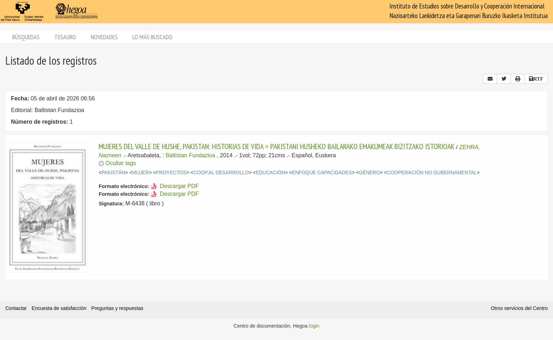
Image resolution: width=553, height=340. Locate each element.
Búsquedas (26, 37)
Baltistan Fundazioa (191, 155)
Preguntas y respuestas (117, 308)
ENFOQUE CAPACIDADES (322, 172)
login (314, 326)
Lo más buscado (152, 37)
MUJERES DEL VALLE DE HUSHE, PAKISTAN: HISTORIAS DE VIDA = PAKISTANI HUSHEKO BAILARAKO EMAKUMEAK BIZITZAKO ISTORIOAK (276, 146)
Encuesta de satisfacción (59, 308)
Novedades (104, 37)
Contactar (16, 308)
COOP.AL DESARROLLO (221, 172)
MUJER (140, 172)
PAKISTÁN (113, 172)
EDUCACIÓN (270, 172)
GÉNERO (369, 172)
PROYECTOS (171, 172)
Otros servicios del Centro (519, 308)
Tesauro (65, 37)
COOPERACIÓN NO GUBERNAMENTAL (432, 172)
